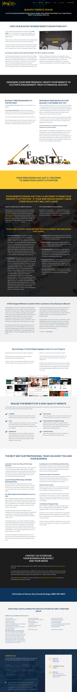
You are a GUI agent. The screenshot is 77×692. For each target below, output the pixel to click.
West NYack (10, 635)
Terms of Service (25, 689)
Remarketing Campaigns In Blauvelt (12, 625)
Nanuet (11, 636)
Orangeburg (12, 634)
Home (34, 2)
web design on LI (18, 330)
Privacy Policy (34, 689)
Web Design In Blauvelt (10, 629)
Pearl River (7, 636)
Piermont (14, 635)
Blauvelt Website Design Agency (57, 629)
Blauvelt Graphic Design (10, 621)
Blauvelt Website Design (32, 629)
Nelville (8, 641)
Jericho (19, 642)
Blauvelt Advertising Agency (33, 618)
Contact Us (61, 2)
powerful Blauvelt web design (12, 105)
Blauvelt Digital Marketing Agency (57, 619)
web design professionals (25, 332)
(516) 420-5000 (56, 661)
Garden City (20, 641)
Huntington (12, 641)
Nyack (20, 635)
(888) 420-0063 (19, 577)
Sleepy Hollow (10, 639)
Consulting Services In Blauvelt (56, 618)
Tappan (23, 635)
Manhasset (11, 642)
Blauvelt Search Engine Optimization (57, 625)
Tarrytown (18, 638)
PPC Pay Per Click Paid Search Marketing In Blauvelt (60, 623)
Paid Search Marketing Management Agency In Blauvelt (16, 623)
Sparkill (17, 635)
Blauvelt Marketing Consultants (11, 619)
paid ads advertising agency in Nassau (60, 323)
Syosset (15, 641)
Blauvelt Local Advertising (10, 622)
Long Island (21, 632)
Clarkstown (10, 638)
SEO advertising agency (60, 566)
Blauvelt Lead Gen (31, 621)
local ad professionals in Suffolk (48, 368)
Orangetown (7, 634)
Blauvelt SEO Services (32, 626)
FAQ (54, 2)
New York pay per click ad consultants (27, 277)
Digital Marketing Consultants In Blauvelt (35, 619)
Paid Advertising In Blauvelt (56, 622)
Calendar (55, 667)
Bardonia (19, 636)
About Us (48, 2)
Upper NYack (15, 636)
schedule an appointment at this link (48, 577)
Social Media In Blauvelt (55, 626)
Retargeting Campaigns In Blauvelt (34, 625)
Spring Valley (20, 639)
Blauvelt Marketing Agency (33, 622)
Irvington (14, 638)
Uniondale (7, 642)
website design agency (16, 222)
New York (17, 632)
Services (41, 2)
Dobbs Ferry (15, 639)
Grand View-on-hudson (19, 634)
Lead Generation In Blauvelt (56, 621)
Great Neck (16, 642)
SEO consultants (21, 326)
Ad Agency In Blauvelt (9, 618)
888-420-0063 (70, 2)
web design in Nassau (27, 330)
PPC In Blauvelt (31, 623)
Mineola (23, 641)
